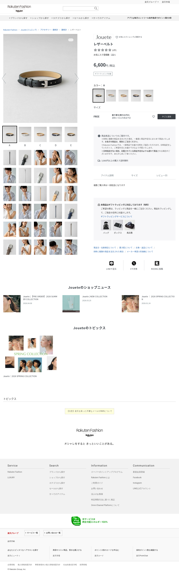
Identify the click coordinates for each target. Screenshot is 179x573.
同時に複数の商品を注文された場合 (109, 251)
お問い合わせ (97, 488)
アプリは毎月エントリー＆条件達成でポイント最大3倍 (149, 18)
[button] (4, 78)
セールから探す (56, 488)
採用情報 (83, 564)
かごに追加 (166, 116)
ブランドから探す (57, 472)
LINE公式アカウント (142, 488)
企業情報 (11, 564)
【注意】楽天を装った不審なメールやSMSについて (89, 411)
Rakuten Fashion (33, 8)
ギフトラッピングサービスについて (116, 216)
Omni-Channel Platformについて (105, 505)
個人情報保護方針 (25, 564)
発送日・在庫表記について (105, 247)
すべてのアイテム (57, 494)
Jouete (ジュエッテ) (29, 30)
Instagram (137, 483)
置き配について (125, 247)
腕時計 (64, 30)
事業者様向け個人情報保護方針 (47, 564)
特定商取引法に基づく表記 (103, 500)
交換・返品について (144, 247)
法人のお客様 (97, 494)
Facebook (137, 477)
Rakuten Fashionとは (100, 477)
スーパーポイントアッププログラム (107, 472)
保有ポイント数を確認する (147, 550)
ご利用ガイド (97, 483)
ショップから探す (57, 477)
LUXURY (11, 477)
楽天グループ (151, 2)
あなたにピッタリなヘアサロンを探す (23, 550)
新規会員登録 (139, 472)
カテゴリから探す (57, 483)
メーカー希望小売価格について (140, 251)
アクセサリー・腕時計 (49, 30)
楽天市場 (166, 2)
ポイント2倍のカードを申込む (107, 550)
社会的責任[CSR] (70, 564)
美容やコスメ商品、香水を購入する (67, 550)
